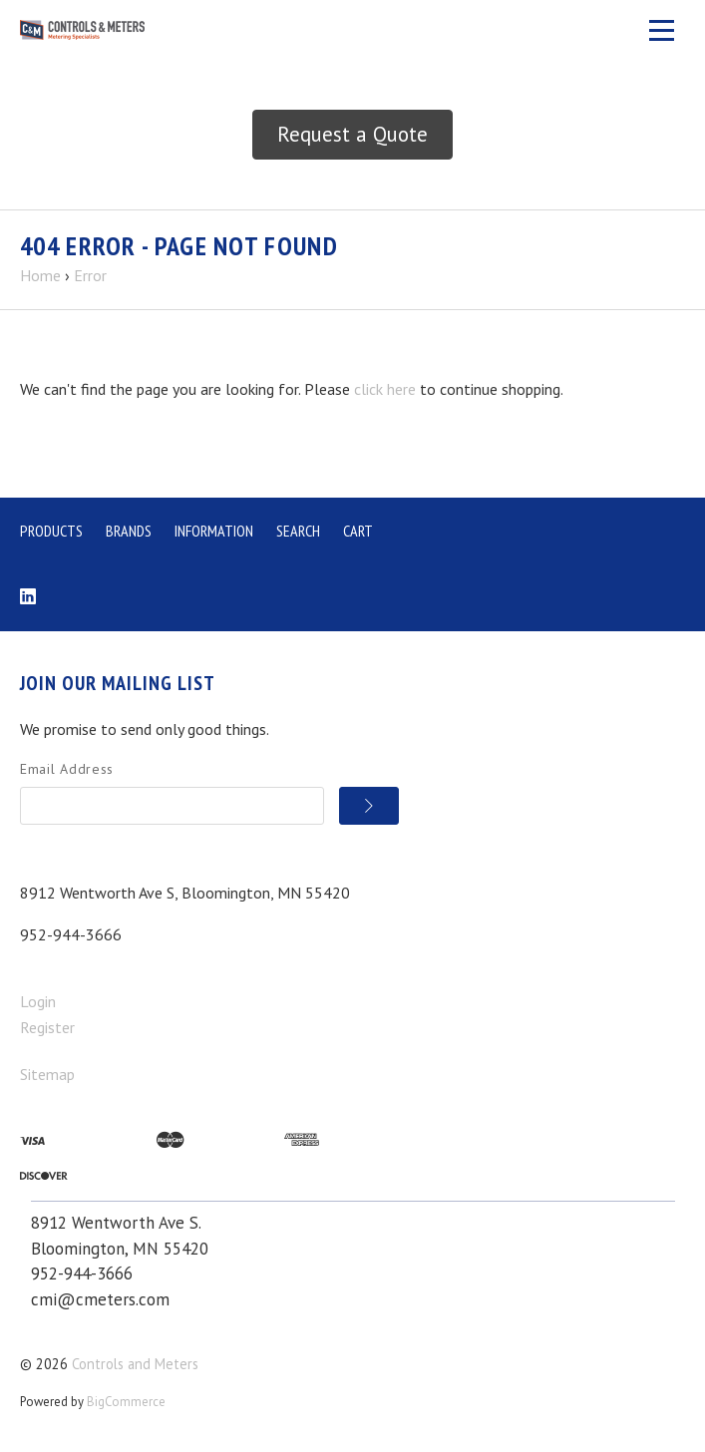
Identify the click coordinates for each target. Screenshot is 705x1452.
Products (51, 531)
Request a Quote (352, 134)
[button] (352, 135)
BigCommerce (126, 1401)
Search (298, 531)
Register (47, 1027)
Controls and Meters (135, 1363)
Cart (358, 531)
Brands (129, 531)
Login (38, 1001)
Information (214, 531)
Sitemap (47, 1074)
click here (385, 389)
